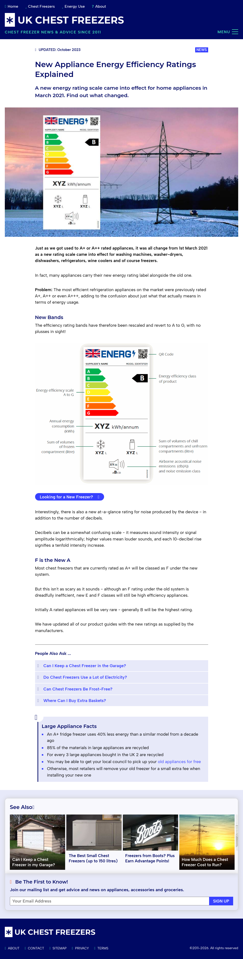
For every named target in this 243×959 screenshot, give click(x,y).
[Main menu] (235, 31)
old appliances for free (179, 761)
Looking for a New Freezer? (70, 496)
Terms (101, 948)
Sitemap (58, 948)
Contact (34, 948)
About (99, 6)
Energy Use (73, 6)
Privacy (80, 948)
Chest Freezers (40, 6)
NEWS (201, 50)
